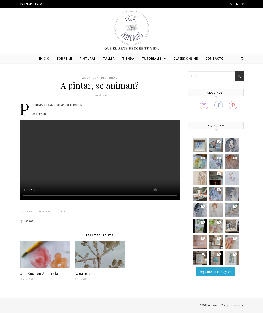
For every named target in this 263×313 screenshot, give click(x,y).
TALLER (109, 58)
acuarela (27, 211)
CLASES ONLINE (186, 58)
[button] (200, 145)
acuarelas (44, 211)
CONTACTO (215, 58)
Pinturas (109, 78)
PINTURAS (88, 58)
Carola (28, 221)
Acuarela (90, 78)
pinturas (61, 211)
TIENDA (128, 58)
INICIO (44, 58)
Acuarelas (83, 273)
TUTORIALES (152, 58)
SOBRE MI (64, 58)
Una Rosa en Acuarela (39, 273)
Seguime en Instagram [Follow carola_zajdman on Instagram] (215, 271)
